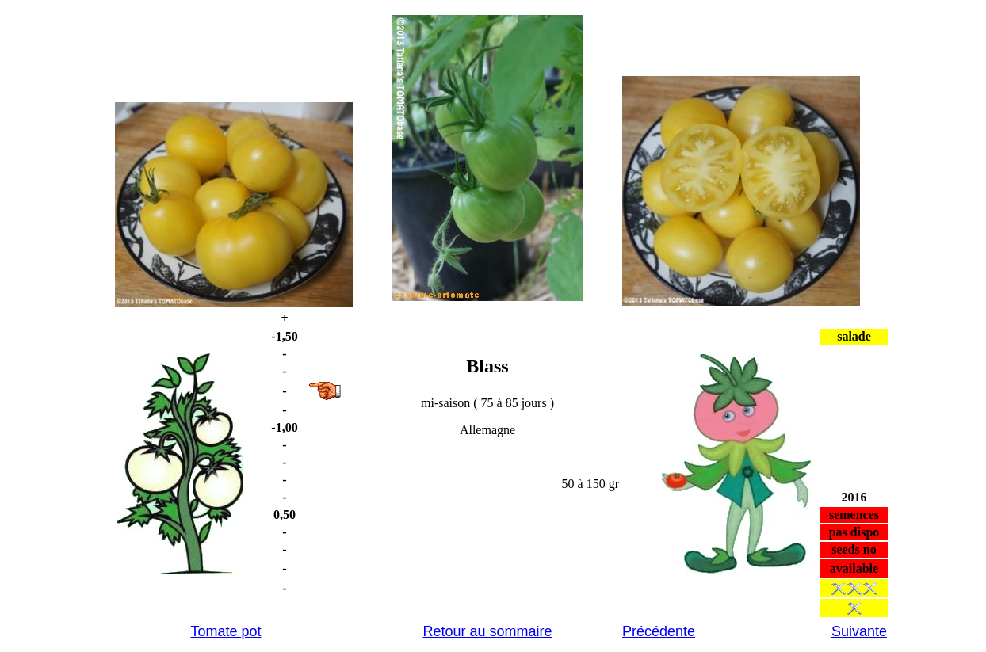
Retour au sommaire (487, 631)
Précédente (658, 631)
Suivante (859, 631)
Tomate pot (225, 631)
